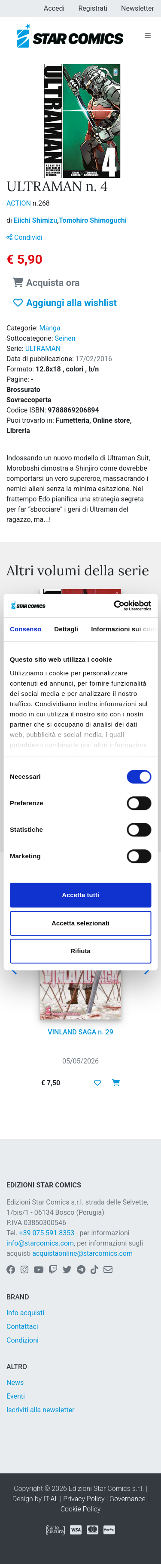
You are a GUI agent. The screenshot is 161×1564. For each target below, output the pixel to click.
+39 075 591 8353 (46, 1233)
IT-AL (50, 1499)
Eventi (15, 1396)
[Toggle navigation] (147, 35)
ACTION (19, 203)
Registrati (92, 8)
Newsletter (137, 8)
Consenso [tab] (25, 629)
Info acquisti (25, 1313)
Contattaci (22, 1326)
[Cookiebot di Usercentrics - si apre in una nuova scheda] (114, 605)
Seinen (65, 338)
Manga (50, 328)
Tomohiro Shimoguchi (93, 220)
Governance (127, 1499)
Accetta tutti (80, 894)
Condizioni (22, 1340)
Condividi (24, 237)
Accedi (54, 8)
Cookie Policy (81, 1509)
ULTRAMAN (43, 349)
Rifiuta (80, 950)
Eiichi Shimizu (36, 220)
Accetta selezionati (80, 923)
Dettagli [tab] (66, 629)
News (15, 1382)
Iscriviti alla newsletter (40, 1410)
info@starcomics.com (40, 1243)
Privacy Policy (83, 1499)
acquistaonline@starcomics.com (82, 1253)
